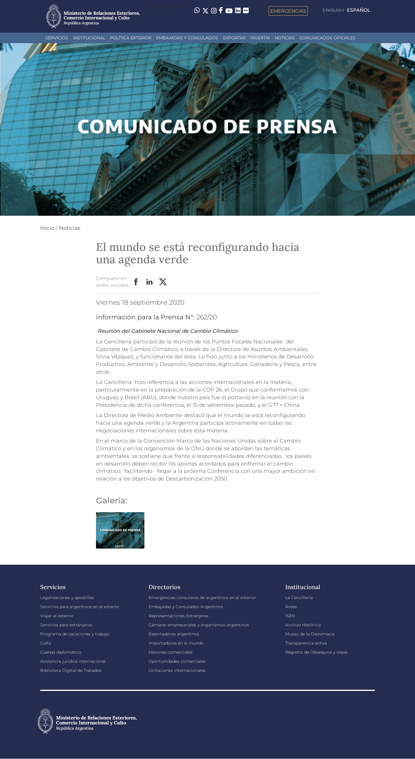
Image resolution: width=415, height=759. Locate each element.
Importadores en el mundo (176, 643)
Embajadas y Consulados (187, 38)
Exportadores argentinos (174, 634)
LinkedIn (150, 282)
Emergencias (288, 11)
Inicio (47, 228)
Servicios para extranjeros (66, 625)
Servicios (56, 38)
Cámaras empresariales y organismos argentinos (199, 625)
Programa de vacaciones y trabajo (74, 634)
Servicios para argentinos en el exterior (80, 606)
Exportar (234, 38)
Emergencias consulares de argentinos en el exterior (202, 597)
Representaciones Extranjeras (178, 615)
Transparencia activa (306, 643)
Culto (45, 643)
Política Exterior (130, 38)
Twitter (163, 282)
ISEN (290, 615)
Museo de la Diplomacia (310, 634)
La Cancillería (299, 597)
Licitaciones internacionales (177, 670)
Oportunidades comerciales (177, 661)
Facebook (136, 282)
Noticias (285, 38)
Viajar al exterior (57, 615)
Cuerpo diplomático (60, 652)
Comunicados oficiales (327, 38)
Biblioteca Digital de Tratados (70, 670)
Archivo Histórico (303, 625)
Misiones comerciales (171, 652)
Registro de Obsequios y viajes (316, 652)
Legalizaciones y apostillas (67, 597)
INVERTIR (260, 38)
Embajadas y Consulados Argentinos (186, 606)
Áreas (291, 606)
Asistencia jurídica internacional (73, 661)
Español (358, 10)
